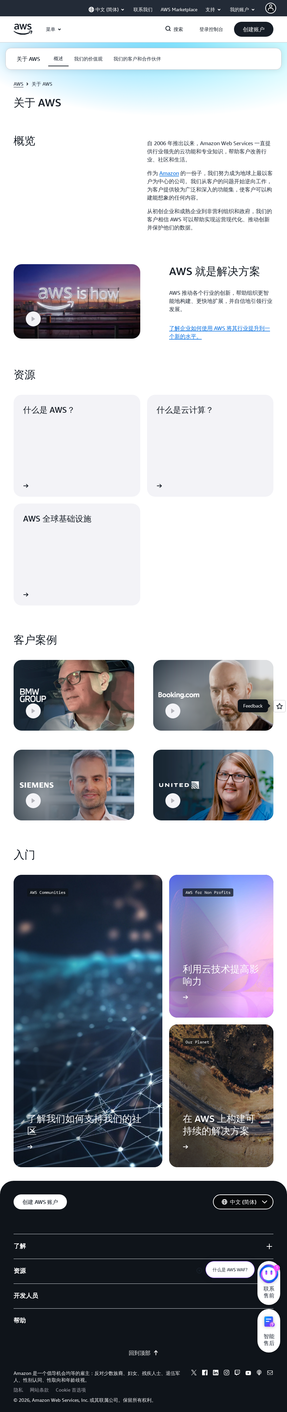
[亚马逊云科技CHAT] (268, 1274)
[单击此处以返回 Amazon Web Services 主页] (23, 33)
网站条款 (39, 1384)
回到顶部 (144, 1347)
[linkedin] (215, 1368)
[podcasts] (259, 1368)
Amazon (169, 173)
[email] (270, 1368)
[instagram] (226, 1368)
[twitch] (237, 1368)
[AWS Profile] (270, 8)
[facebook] (205, 1368)
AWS (18, 84)
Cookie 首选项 (71, 1384)
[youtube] (248, 1368)
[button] (253, 29)
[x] (194, 1368)
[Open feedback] (279, 706)
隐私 (18, 1384)
